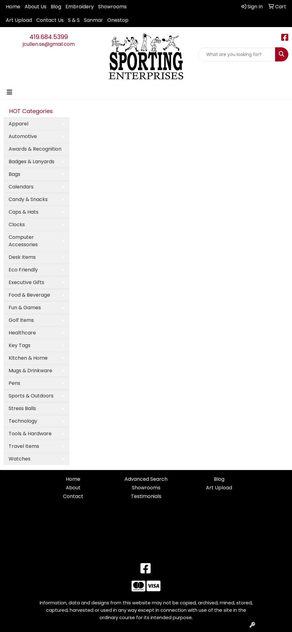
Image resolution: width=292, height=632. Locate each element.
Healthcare (22, 332)
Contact (73, 496)
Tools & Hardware (30, 433)
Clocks (17, 224)
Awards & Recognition (35, 148)
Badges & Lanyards (31, 161)
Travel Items (24, 446)
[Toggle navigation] (9, 92)
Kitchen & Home (28, 357)
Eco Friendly (23, 269)
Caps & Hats (23, 211)
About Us (35, 6)
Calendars (21, 186)
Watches (19, 458)
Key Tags (19, 345)
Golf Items (21, 320)
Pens (14, 383)
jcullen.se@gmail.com (49, 44)
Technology (23, 421)
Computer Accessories (23, 241)
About (73, 487)
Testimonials (146, 496)
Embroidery (79, 6)
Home (13, 6)
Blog (56, 6)
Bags (14, 174)
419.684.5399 (49, 37)
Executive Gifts (26, 282)
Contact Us (50, 20)
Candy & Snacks (28, 199)
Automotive (23, 136)
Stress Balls (22, 408)
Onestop (117, 20)
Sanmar (93, 20)
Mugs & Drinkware (30, 370)
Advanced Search (146, 479)
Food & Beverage (29, 294)
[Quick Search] (236, 54)
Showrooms (112, 6)
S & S (74, 20)
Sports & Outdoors (31, 395)
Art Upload (19, 20)
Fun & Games (25, 307)
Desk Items (22, 257)
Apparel (18, 123)
